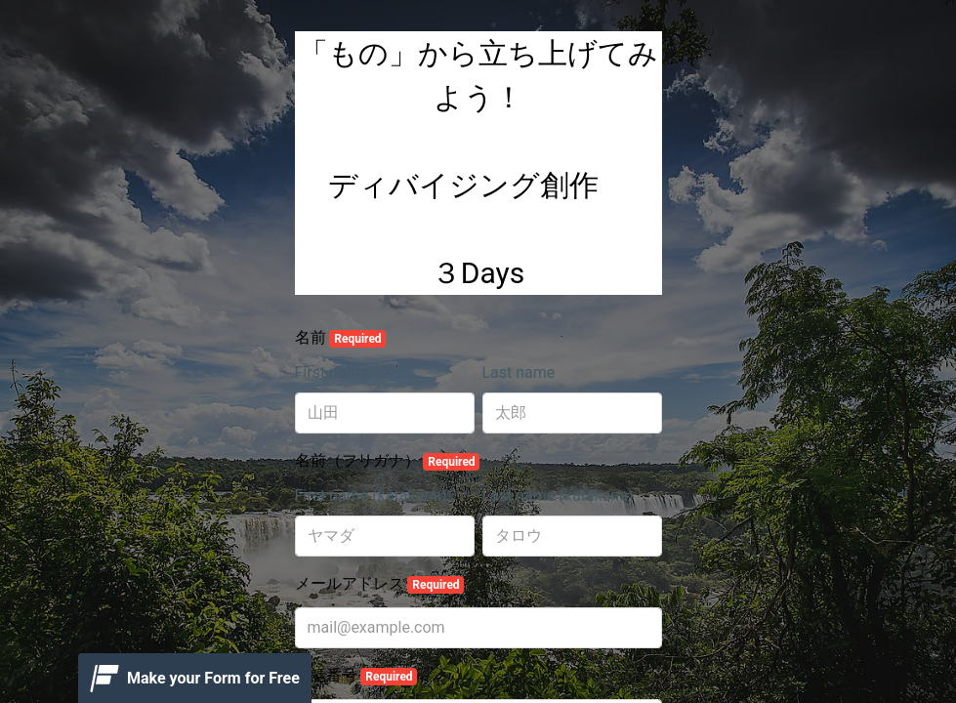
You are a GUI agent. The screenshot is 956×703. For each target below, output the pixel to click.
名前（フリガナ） (387, 461)
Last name (519, 372)
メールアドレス (380, 584)
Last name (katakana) (558, 495)
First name (332, 372)
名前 (341, 338)
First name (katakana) (371, 495)
